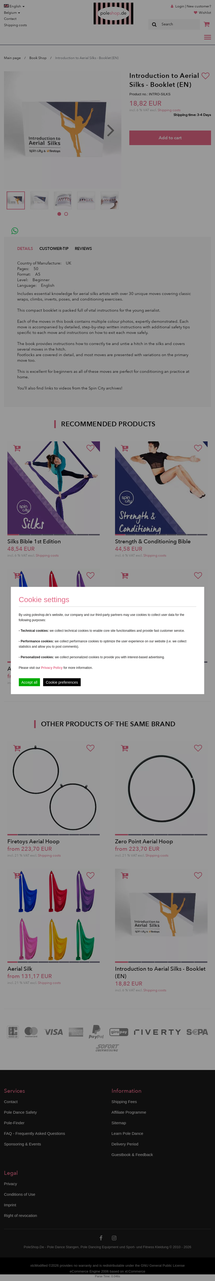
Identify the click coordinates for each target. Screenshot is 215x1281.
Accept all (29, 682)
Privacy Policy (51, 668)
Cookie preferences (62, 682)
